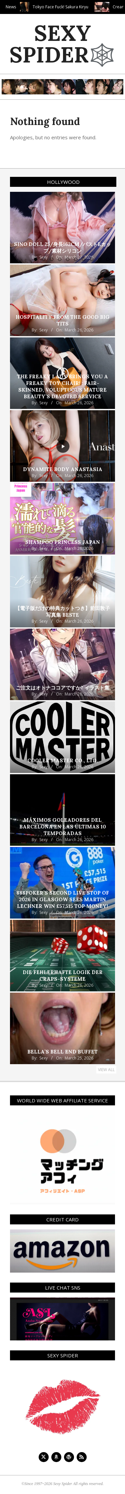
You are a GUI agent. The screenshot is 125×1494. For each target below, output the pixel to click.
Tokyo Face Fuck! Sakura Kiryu (78, 7)
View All (106, 1069)
